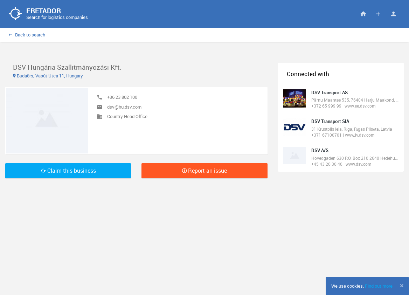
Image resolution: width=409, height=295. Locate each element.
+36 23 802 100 (122, 97)
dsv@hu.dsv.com (124, 107)
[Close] (402, 285)
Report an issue (204, 170)
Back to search (27, 35)
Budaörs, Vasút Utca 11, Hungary (48, 76)
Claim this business (68, 170)
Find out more (379, 286)
